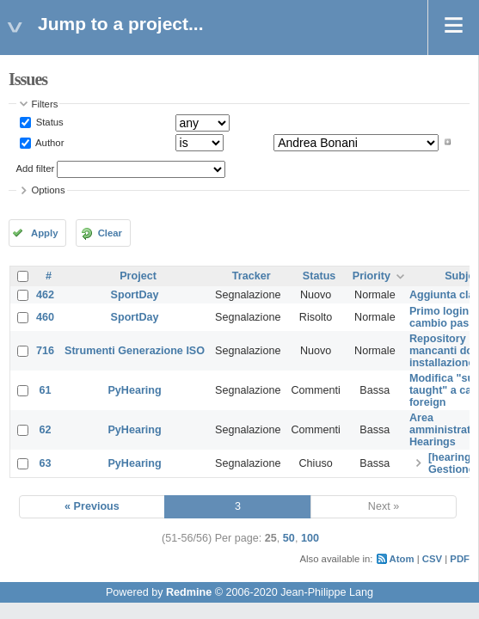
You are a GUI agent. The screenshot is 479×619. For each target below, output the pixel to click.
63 (46, 463)
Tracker (251, 276)
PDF (460, 559)
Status (49, 122)
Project (138, 276)
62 (46, 430)
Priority (371, 276)
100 (310, 538)
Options (48, 190)
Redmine (189, 592)
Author (49, 142)
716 (45, 351)
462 (45, 295)
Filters (45, 104)
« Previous (92, 506)
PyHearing (134, 390)
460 (45, 317)
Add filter (35, 168)
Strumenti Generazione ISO (134, 351)
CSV (432, 559)
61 (46, 390)
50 (289, 538)
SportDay (135, 295)
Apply (44, 233)
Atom (402, 559)
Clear (110, 233)
